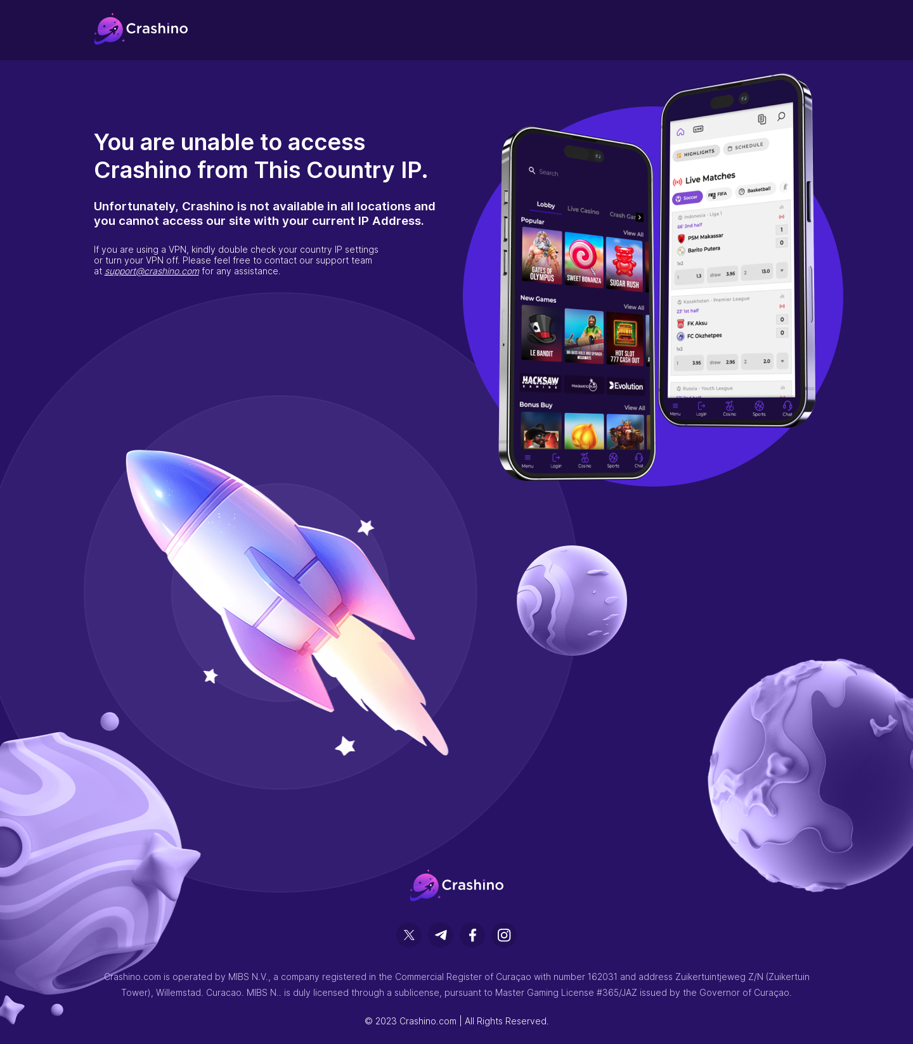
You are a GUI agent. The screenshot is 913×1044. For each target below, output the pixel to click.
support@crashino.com (152, 270)
